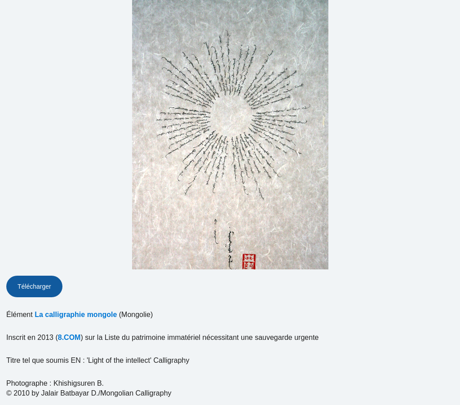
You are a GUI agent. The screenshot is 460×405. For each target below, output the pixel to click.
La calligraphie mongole (76, 314)
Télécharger (34, 286)
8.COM (69, 337)
